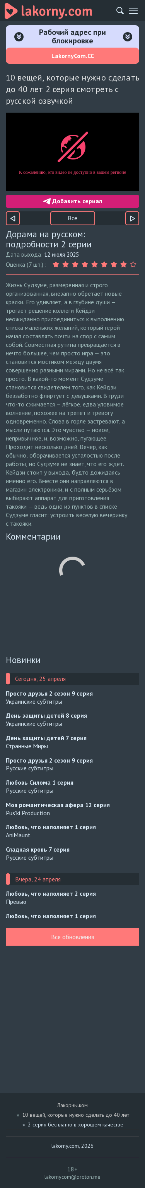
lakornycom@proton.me (72, 1176)
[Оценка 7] (115, 264)
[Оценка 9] (134, 264)
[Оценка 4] (86, 264)
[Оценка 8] (125, 264)
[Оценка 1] (57, 264)
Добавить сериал (72, 201)
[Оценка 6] (105, 264)
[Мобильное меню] (133, 11)
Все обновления (72, 937)
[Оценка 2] (67, 264)
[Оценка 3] (76, 264)
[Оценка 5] (96, 264)
